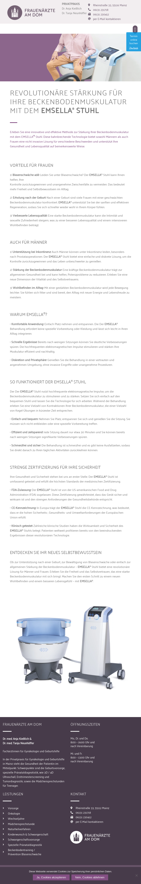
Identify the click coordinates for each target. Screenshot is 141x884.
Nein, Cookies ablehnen (89, 877)
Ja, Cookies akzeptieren (51, 877)
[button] (135, 29)
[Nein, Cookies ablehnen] (136, 875)
